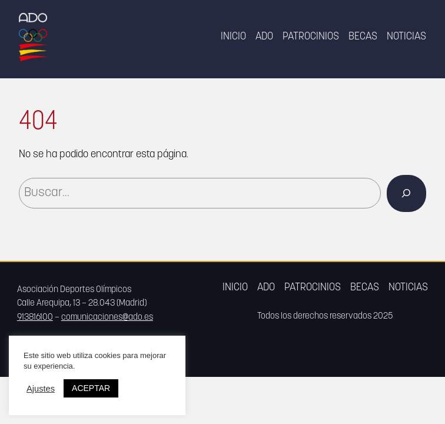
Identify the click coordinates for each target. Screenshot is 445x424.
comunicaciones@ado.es (107, 317)
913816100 (35, 317)
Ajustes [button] (40, 388)
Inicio (233, 37)
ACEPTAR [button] (91, 388)
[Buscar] (406, 193)
